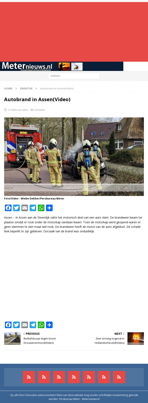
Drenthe (40, 110)
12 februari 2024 (18, 110)
